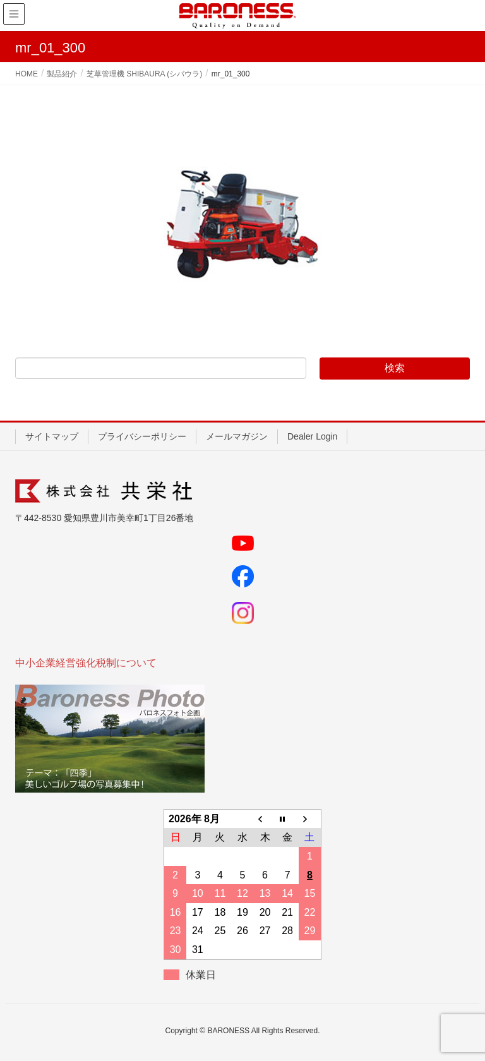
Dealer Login (312, 436)
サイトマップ (51, 436)
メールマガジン (237, 436)
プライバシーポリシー (142, 436)
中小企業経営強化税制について (86, 662)
